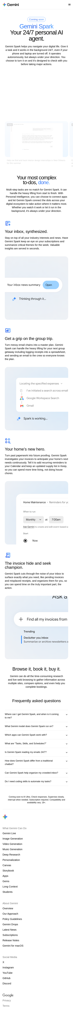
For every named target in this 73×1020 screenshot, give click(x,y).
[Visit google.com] (36, 995)
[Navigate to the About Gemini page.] (11, 4)
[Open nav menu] (69, 4)
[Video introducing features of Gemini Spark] (36, 95)
